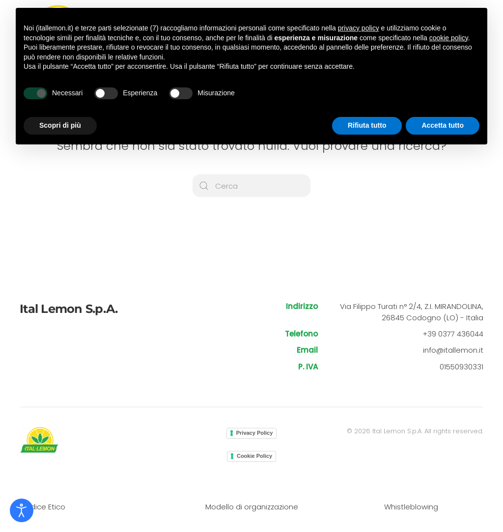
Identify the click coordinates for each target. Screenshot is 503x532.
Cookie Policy (254, 456)
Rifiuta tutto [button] (367, 125)
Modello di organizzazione (251, 507)
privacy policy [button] (358, 28)
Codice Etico (42, 507)
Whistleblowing (411, 507)
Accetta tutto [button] (442, 125)
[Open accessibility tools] (21, 510)
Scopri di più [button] (60, 125)
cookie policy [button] (448, 38)
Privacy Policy (254, 433)
